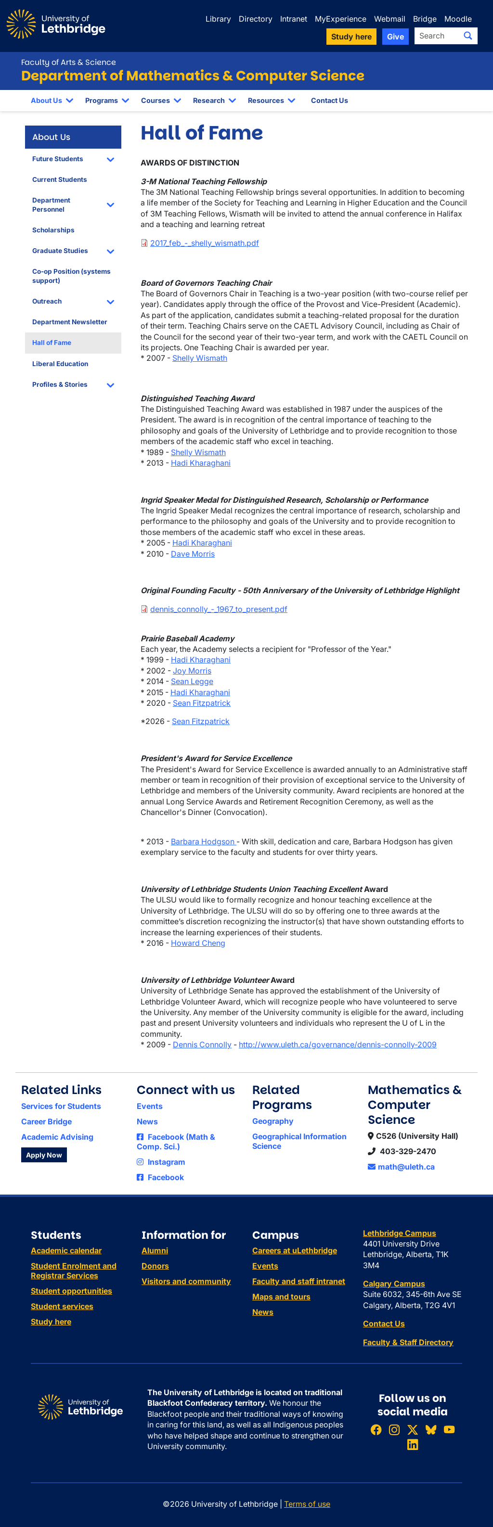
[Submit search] (468, 35)
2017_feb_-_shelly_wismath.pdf (204, 243)
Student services (62, 1306)
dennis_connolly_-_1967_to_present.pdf (218, 609)
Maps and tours (281, 1296)
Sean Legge (192, 681)
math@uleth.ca (401, 1166)
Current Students (59, 179)
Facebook (160, 1177)
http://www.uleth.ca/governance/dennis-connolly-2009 (338, 1044)
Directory (255, 19)
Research (209, 100)
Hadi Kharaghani (201, 463)
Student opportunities (71, 1291)
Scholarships (53, 230)
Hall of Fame (51, 342)
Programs (101, 100)
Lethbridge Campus (399, 1233)
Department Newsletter (69, 322)
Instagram (161, 1162)
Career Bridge (46, 1121)
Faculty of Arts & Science (68, 62)
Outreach (47, 301)
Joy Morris (192, 670)
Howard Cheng (198, 943)
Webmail (389, 19)
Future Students (57, 159)
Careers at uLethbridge (294, 1250)
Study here (51, 1321)
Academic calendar (66, 1250)
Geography (273, 1121)
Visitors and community (186, 1281)
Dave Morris (193, 554)
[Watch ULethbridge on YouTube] (449, 1430)
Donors (155, 1266)
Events (150, 1106)
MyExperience (340, 19)
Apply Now (44, 1155)
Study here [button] (351, 36)
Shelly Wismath (199, 358)
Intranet (293, 19)
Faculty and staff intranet (298, 1281)
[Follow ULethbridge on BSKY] (431, 1430)
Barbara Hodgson (203, 841)
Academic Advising (57, 1137)
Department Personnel (51, 204)
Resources (266, 100)
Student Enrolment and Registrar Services (74, 1270)
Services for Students (61, 1106)
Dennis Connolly (202, 1044)
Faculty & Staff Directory (408, 1342)
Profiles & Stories (60, 384)
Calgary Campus (394, 1283)
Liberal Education (60, 364)
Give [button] (395, 36)
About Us (46, 100)
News (147, 1121)
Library (218, 19)
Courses (155, 100)
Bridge (425, 19)
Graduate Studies (60, 250)
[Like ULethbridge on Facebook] (376, 1430)
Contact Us (329, 100)
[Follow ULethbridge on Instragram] (394, 1430)
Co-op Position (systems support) (71, 275)
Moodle (458, 19)
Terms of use (307, 1504)
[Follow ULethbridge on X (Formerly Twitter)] (412, 1430)
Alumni (155, 1250)
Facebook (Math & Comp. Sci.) (176, 1141)
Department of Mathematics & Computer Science (192, 75)
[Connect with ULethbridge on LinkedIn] (412, 1445)
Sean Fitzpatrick (202, 703)
